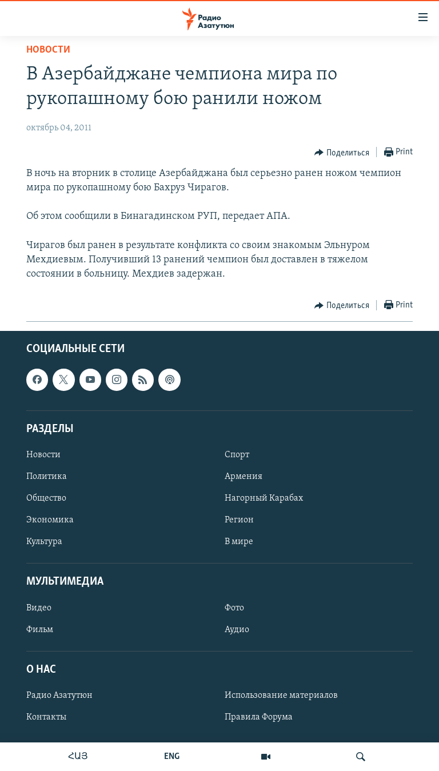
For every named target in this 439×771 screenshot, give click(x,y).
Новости (48, 50)
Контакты (46, 717)
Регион (239, 520)
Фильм (39, 629)
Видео (38, 608)
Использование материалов (281, 695)
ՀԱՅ (78, 756)
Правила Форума (259, 717)
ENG (171, 756)
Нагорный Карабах (264, 499)
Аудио (237, 629)
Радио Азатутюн (59, 695)
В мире (239, 542)
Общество (46, 499)
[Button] (341, 152)
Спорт (237, 455)
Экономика (50, 520)
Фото (234, 608)
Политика (46, 476)
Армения (243, 476)
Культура (44, 542)
